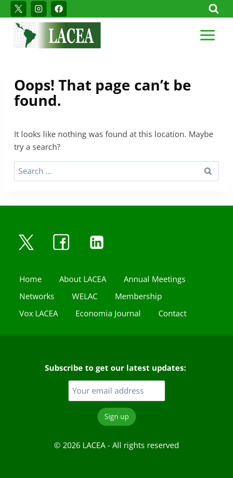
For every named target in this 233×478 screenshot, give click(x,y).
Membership (138, 296)
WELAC (84, 296)
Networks (36, 296)
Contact (172, 313)
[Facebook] (59, 9)
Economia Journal (108, 313)
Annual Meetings (155, 279)
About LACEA (82, 279)
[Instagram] (39, 9)
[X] (18, 9)
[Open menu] (207, 35)
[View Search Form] (213, 9)
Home (30, 279)
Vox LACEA (38, 313)
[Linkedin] (96, 242)
